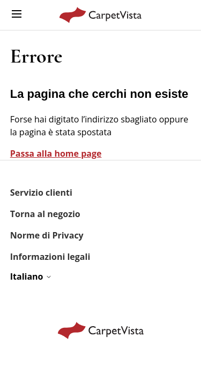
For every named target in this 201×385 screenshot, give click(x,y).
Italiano (31, 276)
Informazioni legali (50, 257)
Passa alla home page (56, 153)
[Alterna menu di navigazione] (16, 14)
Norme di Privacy (47, 235)
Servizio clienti (41, 192)
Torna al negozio (45, 214)
